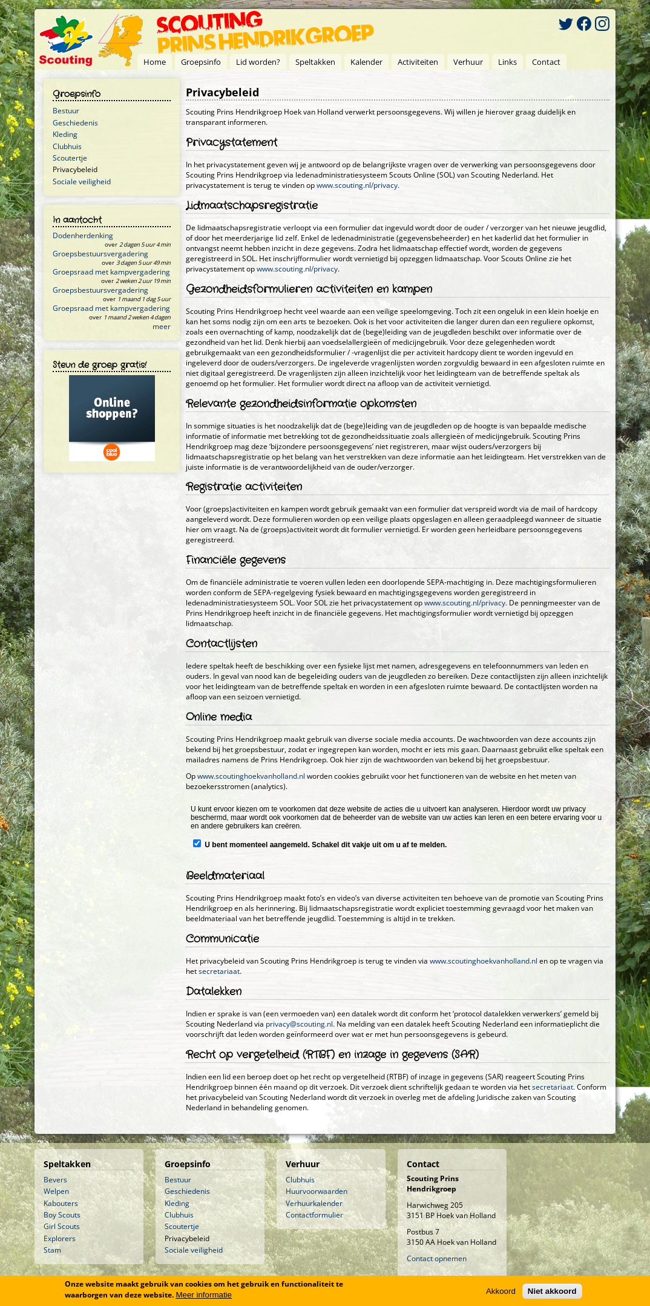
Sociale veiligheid (82, 181)
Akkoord (501, 1291)
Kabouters (61, 1203)
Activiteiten (418, 61)
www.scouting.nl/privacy (357, 185)
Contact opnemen (437, 1258)
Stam (52, 1250)
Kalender (366, 61)
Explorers (60, 1238)
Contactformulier (314, 1215)
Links (507, 61)
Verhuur (468, 61)
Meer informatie (204, 1294)
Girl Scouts (62, 1226)
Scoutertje (70, 158)
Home (154, 61)
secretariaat (219, 971)
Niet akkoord (552, 1291)
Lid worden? (258, 61)
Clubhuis (67, 146)
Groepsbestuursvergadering (100, 253)
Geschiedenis (75, 123)
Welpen (56, 1191)
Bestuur (66, 110)
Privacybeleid (75, 169)
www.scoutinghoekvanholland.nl (251, 776)
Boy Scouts (62, 1215)
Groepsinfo (201, 61)
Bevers (55, 1179)
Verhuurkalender (314, 1203)
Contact (546, 61)
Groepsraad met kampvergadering (111, 272)
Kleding (65, 134)
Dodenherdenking (83, 235)
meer (162, 326)
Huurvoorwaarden (316, 1191)
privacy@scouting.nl (299, 1024)
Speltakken (315, 61)
